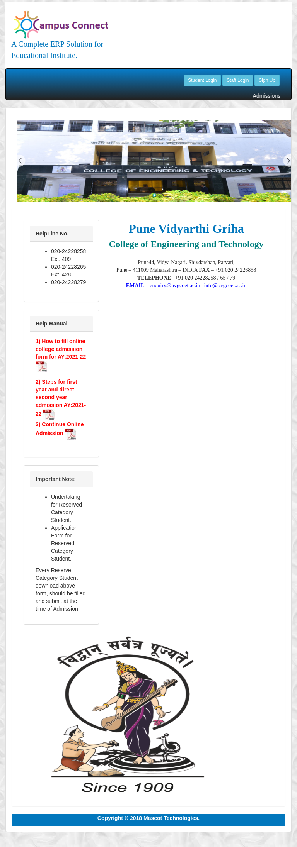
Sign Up (267, 80)
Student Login (202, 80)
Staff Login (238, 80)
